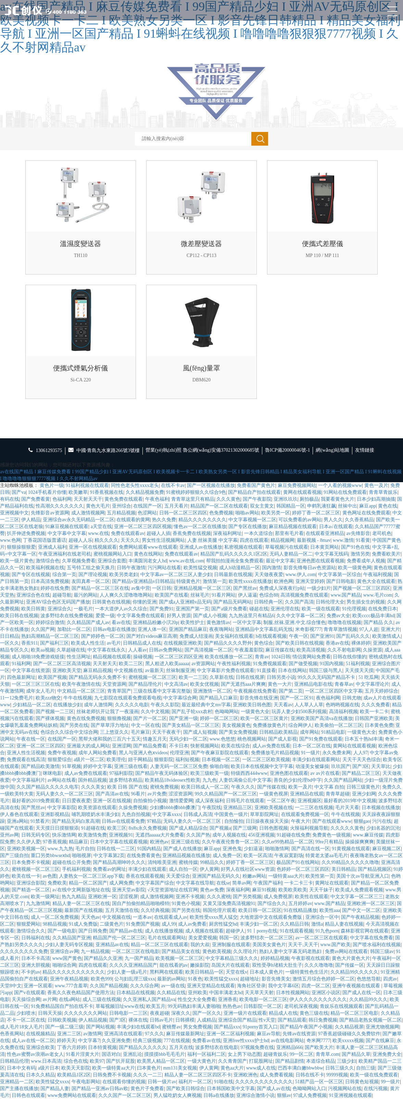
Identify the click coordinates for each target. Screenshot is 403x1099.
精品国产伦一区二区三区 (119, 937)
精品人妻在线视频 (344, 924)
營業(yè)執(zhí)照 (163, 450)
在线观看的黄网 (133, 519)
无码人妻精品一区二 (291, 554)
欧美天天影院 (75, 1068)
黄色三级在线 (314, 1013)
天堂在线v (236, 972)
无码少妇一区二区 (188, 739)
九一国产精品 (139, 958)
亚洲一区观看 (38, 985)
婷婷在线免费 (54, 588)
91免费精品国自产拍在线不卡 (62, 1006)
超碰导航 (62, 595)
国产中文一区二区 (361, 910)
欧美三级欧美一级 (209, 773)
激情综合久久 (30, 930)
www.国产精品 (345, 595)
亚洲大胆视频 (35, 965)
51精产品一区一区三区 (319, 1081)
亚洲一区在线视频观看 (93, 547)
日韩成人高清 (198, 814)
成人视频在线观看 (204, 930)
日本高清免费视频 (50, 581)
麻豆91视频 (264, 889)
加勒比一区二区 (74, 629)
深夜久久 (180, 1013)
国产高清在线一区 (310, 848)
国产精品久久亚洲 (103, 958)
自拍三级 (365, 1068)
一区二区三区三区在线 (36, 684)
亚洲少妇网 (364, 793)
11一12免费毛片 (16, 697)
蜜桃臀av (171, 1026)
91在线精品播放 (300, 910)
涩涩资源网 (180, 793)
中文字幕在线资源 (31, 670)
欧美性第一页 (319, 876)
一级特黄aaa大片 (285, 876)
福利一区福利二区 (206, 1054)
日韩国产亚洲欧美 (374, 718)
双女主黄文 (262, 506)
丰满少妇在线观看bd (138, 1026)
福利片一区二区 (195, 1081)
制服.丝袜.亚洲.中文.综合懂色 (294, 622)
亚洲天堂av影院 (128, 889)
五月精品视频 (121, 512)
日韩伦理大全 (330, 602)
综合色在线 (76, 1061)
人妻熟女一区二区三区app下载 (91, 876)
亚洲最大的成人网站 (88, 745)
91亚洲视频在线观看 (350, 1095)
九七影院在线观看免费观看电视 (127, 697)
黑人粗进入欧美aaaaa (167, 663)
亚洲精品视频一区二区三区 (202, 588)
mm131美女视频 (180, 1068)
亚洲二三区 (69, 1033)
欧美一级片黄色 (17, 560)
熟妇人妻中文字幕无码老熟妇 (291, 951)
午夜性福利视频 (234, 663)
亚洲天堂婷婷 (309, 581)
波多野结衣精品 (125, 780)
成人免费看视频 (276, 1074)
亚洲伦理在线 (284, 608)
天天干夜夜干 (166, 732)
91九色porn (327, 930)
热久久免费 (164, 519)
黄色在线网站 (148, 554)
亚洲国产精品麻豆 (188, 629)
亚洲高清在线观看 (123, 1033)
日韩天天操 (50, 1013)
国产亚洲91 (322, 636)
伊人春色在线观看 (19, 814)
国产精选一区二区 (31, 889)
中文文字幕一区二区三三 (356, 896)
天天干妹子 (321, 889)
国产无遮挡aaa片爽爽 (243, 684)
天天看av (283, 704)
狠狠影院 (163, 759)
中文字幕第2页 (109, 855)
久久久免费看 (375, 704)
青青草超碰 (338, 793)
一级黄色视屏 (273, 793)
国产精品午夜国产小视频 (306, 1026)
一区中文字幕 (246, 622)
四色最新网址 (21, 677)
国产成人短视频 (200, 732)
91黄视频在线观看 (351, 848)
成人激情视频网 (88, 512)
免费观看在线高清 (26, 759)
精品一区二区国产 (88, 883)
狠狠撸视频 (119, 718)
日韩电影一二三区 (128, 1013)
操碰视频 (142, 656)
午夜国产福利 (267, 883)
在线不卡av (173, 485)
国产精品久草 (356, 1054)
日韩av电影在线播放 (114, 629)
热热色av (232, 1006)
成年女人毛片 (40, 691)
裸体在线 (138, 1020)
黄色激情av (218, 622)
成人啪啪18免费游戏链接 (38, 656)
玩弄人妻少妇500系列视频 (299, 711)
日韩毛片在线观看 (245, 800)
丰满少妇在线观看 (147, 869)
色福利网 (62, 499)
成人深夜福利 (209, 800)
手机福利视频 (76, 869)
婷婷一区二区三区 (219, 718)
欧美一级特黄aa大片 (113, 1068)
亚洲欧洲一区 (102, 896)
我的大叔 (200, 944)
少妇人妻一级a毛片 (127, 972)
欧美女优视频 (204, 684)
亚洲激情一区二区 (212, 691)
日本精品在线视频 (135, 992)
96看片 (138, 793)
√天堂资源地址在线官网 (172, 889)
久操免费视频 (132, 807)
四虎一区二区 (315, 985)
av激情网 (92, 1033)
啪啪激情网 (277, 848)
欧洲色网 (283, 581)
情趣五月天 (155, 739)
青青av (262, 656)
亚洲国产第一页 (192, 608)
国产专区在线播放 (247, 526)
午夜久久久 (243, 787)
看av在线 (121, 622)
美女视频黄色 (236, 725)
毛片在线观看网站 (167, 937)
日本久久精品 (40, 1074)
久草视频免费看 (79, 560)
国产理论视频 (92, 574)
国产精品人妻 (54, 1088)
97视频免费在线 (257, 1047)
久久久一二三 (147, 1074)
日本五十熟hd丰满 (363, 739)
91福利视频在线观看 (87, 485)
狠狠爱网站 (28, 924)
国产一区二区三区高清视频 (62, 663)
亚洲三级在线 (185, 841)
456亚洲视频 (261, 835)
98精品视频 (55, 924)
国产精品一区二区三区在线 (100, 588)
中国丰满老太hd (226, 992)
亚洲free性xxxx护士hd (246, 1040)
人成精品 (206, 1020)
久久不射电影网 (344, 649)
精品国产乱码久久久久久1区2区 (233, 554)
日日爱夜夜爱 (76, 800)
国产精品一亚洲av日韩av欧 (100, 1088)
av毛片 (114, 643)
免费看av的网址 (109, 869)
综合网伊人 (300, 725)
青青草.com (328, 1054)
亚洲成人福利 (52, 547)
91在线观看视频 (296, 930)
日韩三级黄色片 (363, 787)
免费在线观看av (127, 533)
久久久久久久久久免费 (24, 951)
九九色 (209, 780)
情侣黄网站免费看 (311, 656)
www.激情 (343, 540)
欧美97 (97, 1061)
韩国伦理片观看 (219, 910)
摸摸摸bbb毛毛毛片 (164, 1054)
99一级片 (390, 1081)
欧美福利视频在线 (45, 567)
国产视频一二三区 (55, 711)
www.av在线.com (186, 560)
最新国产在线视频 (83, 910)
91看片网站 (224, 595)
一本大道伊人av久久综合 (121, 608)
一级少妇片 (319, 588)
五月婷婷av (300, 903)
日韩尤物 (351, 697)
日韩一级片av (162, 1081)
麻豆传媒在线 (279, 649)
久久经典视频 (155, 910)
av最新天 (154, 670)
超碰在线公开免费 (71, 862)
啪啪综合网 (64, 965)
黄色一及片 (376, 485)
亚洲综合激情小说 (255, 1095)
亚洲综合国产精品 (237, 1020)
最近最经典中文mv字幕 (206, 704)
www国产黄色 (67, 958)
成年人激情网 (98, 704)
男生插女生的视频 (366, 602)
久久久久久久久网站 (85, 1013)
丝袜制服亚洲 (180, 670)
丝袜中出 (347, 506)
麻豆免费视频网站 (297, 485)
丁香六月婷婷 (71, 1047)
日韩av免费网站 (165, 649)
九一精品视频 (95, 951)
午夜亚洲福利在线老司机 (64, 554)
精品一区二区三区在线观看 (159, 944)
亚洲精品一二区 (17, 1081)
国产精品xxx (227, 1026)
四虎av (390, 978)
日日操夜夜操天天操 (267, 821)
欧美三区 (116, 828)
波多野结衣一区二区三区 (266, 937)
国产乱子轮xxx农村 (192, 711)
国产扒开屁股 (120, 1061)
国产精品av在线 (125, 930)
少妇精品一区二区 (32, 704)
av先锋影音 (358, 533)
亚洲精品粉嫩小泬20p (155, 622)
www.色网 (10, 540)
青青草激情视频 (340, 629)
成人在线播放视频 (164, 930)
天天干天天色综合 (361, 759)
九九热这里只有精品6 (251, 615)
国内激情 (271, 567)
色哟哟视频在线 (342, 704)
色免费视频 (221, 512)
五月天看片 (176, 506)
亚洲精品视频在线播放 (186, 855)
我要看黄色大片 (337, 499)
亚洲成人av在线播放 (200, 547)
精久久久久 (106, 540)
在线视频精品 (40, 1033)
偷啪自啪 (219, 766)
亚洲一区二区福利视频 (230, 1033)
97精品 (154, 821)
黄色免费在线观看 (123, 499)
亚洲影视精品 (54, 814)
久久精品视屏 (349, 1026)
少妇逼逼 (253, 848)
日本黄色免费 (379, 725)
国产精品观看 (292, 1020)
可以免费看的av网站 (299, 519)
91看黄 (363, 540)
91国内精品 (149, 848)
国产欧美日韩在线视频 (300, 643)
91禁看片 (40, 821)
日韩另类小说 (281, 677)
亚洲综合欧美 (40, 1047)
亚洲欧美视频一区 (26, 848)
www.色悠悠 (222, 739)
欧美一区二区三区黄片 (264, 718)
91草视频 (71, 766)
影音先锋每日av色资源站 (310, 567)
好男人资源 (179, 615)
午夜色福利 (157, 499)
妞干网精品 (140, 759)
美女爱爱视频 (202, 937)
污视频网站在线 (345, 1088)
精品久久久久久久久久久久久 (73, 972)
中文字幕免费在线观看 (141, 615)
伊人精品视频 (92, 1020)
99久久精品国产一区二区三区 (225, 793)
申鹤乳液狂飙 (321, 506)
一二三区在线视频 (314, 807)
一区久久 (9, 643)
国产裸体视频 (50, 718)
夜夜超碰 (159, 1013)
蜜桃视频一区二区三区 (152, 677)
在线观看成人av (170, 917)
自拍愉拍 (233, 821)
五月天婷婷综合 (381, 691)
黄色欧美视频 (216, 951)
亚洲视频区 (310, 800)
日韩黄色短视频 (362, 1081)
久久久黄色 (228, 499)
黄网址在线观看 (332, 883)
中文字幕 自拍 (329, 787)
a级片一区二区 (89, 759)
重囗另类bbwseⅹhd (50, 855)
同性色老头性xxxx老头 (135, 485)
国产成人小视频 (210, 615)
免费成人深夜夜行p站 (282, 588)
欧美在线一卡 (26, 876)
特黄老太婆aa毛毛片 (326, 855)
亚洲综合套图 (112, 560)
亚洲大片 (390, 629)
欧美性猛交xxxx (221, 978)
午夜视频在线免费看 (255, 691)
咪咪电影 (52, 773)
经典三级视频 (147, 1040)
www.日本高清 (46, 1061)
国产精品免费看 (150, 745)
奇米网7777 (318, 1040)
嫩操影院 (199, 965)
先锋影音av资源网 (50, 512)
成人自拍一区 (183, 869)
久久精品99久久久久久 (354, 972)
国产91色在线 (355, 547)
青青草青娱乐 (383, 492)
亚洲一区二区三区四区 (40, 745)
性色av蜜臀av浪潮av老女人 (35, 1054)
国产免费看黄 (35, 499)
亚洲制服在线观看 (231, 944)
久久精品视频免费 (145, 492)
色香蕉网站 (12, 1033)
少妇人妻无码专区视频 (69, 944)
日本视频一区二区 (221, 759)
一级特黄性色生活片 (306, 972)
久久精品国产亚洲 (71, 937)
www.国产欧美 (335, 944)
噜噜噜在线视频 (344, 622)
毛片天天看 (347, 807)
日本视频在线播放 (381, 807)
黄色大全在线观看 (376, 581)
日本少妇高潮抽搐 (376, 499)
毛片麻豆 (140, 732)
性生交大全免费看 (197, 999)
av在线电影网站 (287, 1040)
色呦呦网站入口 (309, 1088)
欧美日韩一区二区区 (259, 910)
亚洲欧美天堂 (66, 670)
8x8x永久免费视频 (147, 828)
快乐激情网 (64, 835)
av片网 (50, 999)
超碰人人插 (159, 533)
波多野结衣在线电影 (216, 1047)
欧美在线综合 (235, 745)
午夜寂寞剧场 (288, 855)
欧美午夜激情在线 (81, 684)
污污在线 (381, 821)
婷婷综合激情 (50, 622)
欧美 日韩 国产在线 (127, 787)
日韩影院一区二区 (262, 1006)
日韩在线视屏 (250, 677)
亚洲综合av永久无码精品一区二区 (78, 519)
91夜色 (195, 978)
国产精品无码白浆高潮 (76, 821)
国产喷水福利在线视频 (377, 944)
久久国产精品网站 (343, 780)
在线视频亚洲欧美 (183, 643)
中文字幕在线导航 (195, 883)
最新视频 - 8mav (314, 540)
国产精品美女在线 (181, 951)
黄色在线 (387, 506)
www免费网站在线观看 (72, 1095)
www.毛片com (377, 595)
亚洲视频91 (121, 835)
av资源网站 (203, 663)
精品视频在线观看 (112, 656)
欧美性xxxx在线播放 (250, 581)
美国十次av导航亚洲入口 (362, 876)
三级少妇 (346, 1061)
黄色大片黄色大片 (351, 958)
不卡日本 (178, 745)
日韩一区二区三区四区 (183, 512)
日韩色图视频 (273, 828)
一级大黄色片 (201, 1061)
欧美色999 (101, 978)
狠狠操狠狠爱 (21, 547)
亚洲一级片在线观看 (245, 1013)
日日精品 (9, 636)
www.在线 (98, 533)
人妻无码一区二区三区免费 (178, 766)
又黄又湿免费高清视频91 (229, 903)
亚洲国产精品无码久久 (216, 876)
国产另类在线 (74, 725)
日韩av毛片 (161, 1020)
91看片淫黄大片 (82, 1054)
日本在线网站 (292, 670)
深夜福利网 (238, 889)
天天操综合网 (26, 999)
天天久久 (130, 540)
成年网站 (309, 732)
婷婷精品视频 (275, 958)
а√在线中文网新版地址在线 (81, 889)
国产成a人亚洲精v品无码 (185, 602)
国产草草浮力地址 (110, 725)
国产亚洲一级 (183, 718)
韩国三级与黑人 (325, 670)
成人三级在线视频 (102, 999)
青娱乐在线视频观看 (341, 1006)
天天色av (90, 917)
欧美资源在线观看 (97, 807)
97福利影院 (121, 773)
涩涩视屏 (128, 896)
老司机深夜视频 (301, 1006)
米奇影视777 (308, 629)
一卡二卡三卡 (298, 883)
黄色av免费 (212, 889)
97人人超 (368, 629)
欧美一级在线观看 (321, 608)
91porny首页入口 (260, 1026)
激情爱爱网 (181, 800)
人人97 (360, 752)
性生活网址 (79, 656)
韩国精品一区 (290, 506)
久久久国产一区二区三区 (124, 1095)
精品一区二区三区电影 (354, 1013)
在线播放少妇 (67, 704)
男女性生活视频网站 (163, 540)
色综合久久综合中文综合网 (69, 732)
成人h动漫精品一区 (239, 567)
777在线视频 (177, 1040)
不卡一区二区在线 (26, 1020)
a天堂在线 (101, 526)
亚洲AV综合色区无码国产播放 (58, 602)
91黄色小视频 (186, 903)
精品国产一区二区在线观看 (219, 506)
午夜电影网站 (86, 1081)
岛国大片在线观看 (230, 965)
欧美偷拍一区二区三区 (339, 725)
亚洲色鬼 (232, 848)
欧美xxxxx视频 (348, 1040)
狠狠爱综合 (60, 759)
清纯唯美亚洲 (162, 862)
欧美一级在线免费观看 (374, 1074)
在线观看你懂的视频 (124, 1081)
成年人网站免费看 (97, 752)
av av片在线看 (325, 773)
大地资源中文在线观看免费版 (271, 917)
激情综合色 (48, 560)
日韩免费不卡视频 (112, 1074)
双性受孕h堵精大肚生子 (277, 965)
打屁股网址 (261, 1061)
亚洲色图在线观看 (289, 773)
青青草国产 (119, 691)
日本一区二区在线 (311, 745)
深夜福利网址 (227, 533)
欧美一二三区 (193, 677)
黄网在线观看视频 (302, 492)
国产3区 (360, 766)
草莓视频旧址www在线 (120, 1006)
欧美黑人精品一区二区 (161, 1061)
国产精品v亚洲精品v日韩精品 (143, 581)
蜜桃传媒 (188, 862)
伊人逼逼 (247, 595)
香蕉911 (29, 643)
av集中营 (140, 588)
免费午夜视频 (62, 752)
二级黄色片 (112, 924)
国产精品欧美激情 (40, 766)
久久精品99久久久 (368, 999)
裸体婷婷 (360, 643)
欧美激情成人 (386, 636)
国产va (19, 492)
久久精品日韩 (294, 924)
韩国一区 (228, 937)
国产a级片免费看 (229, 608)
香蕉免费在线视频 (192, 533)
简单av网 (241, 883)
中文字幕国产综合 (155, 883)
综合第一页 (64, 574)
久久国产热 (198, 835)
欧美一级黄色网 (354, 567)
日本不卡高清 (35, 958)
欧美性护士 (192, 622)
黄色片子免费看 (147, 1088)
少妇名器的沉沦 (383, 828)
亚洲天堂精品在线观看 (211, 985)
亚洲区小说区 (326, 992)
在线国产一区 (147, 506)
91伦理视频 (354, 608)
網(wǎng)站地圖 (332, 450)
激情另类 (360, 554)
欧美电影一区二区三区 (263, 999)
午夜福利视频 (377, 574)
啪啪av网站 (247, 512)
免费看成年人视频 (366, 560)
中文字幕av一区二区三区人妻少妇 (176, 574)
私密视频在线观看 (243, 547)
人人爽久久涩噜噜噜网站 (126, 595)
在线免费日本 (382, 608)
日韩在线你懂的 (349, 656)
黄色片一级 (52, 485)
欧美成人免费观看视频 (359, 889)
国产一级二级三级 (64, 1026)
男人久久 (333, 519)
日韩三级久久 (339, 1068)
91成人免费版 (83, 924)
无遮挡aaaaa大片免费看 (159, 835)
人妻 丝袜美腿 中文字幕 (212, 540)
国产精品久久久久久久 (143, 1047)
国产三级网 (245, 828)
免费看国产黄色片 (256, 485)
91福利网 (21, 663)
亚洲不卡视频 (190, 896)
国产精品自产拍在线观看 (254, 492)
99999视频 (337, 1074)
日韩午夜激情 (131, 567)
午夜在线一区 (30, 739)
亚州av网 (9, 835)
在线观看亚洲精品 (325, 533)
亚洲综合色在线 (33, 595)
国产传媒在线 (271, 787)
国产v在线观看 (29, 992)
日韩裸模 (184, 1020)
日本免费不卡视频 (31, 862)
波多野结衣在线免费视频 (66, 615)
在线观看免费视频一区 (305, 814)
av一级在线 (173, 985)
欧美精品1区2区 (74, 1074)
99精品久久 (212, 862)
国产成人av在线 (273, 1088)
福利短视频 (187, 759)
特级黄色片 (188, 581)
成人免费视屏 (278, 896)
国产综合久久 (271, 903)
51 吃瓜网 (368, 677)
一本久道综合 (258, 533)
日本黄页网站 (324, 547)
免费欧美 (57, 883)
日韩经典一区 (268, 602)
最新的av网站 (171, 978)
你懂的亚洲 (144, 602)
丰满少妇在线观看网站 (316, 759)
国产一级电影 (62, 930)
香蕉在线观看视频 (145, 876)
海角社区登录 (251, 985)
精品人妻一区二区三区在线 (81, 903)
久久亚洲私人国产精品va (149, 999)
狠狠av (284, 1095)
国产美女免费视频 (238, 732)
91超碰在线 (93, 828)
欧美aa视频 (42, 649)
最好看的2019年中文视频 (350, 800)
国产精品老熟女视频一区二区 (370, 1020)
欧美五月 (155, 1006)
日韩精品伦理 (14, 1061)
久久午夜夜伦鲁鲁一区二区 (230, 841)
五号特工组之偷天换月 (91, 567)
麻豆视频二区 (386, 848)
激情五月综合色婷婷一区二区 (323, 978)
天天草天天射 (259, 992)
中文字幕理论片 (372, 684)
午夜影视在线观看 (310, 958)
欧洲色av (159, 841)
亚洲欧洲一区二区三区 (371, 903)
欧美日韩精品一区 (204, 972)
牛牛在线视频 (77, 697)
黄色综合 (263, 643)
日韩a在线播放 (218, 1095)
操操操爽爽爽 (359, 841)
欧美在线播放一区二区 (229, 656)
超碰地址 (249, 978)
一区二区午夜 (281, 800)
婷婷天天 (66, 1040)
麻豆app (367, 506)
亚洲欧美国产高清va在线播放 (322, 718)
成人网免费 (121, 883)
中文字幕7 (89, 1040)
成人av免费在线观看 (85, 773)
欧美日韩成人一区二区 (205, 787)
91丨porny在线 (262, 930)
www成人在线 (261, 1068)
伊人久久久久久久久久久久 (318, 999)
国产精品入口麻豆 (218, 697)
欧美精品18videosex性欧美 (172, 780)
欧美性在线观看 (311, 896)
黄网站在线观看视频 (354, 745)
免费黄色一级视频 (331, 835)
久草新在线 (222, 677)
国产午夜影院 (257, 499)
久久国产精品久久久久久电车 (47, 787)
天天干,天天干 (303, 944)
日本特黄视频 (102, 1047)
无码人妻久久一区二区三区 (64, 793)
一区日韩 (161, 588)
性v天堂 (267, 1020)
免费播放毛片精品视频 (275, 752)
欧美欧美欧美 (292, 889)
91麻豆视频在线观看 (66, 526)
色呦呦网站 (227, 711)
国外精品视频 (92, 780)
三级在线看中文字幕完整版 (162, 691)
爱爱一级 (105, 615)
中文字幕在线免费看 (371, 937)
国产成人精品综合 (188, 828)
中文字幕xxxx (166, 814)
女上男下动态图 (244, 1054)
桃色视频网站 (251, 739)
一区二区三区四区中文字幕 (334, 691)
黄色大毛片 (98, 506)
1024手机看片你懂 (47, 492)
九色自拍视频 (136, 814)
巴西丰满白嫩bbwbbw (300, 1068)
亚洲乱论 (132, 1054)
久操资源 (372, 649)
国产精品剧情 (289, 1061)
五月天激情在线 (122, 910)
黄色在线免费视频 (86, 718)
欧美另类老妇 (123, 574)
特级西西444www (249, 773)
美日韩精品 (343, 869)
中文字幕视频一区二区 (252, 519)
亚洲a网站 (17, 821)
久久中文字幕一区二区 (300, 615)
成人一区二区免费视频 (55, 917)
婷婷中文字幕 (97, 766)
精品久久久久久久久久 (202, 519)
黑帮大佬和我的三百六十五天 (109, 739)
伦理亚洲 (179, 752)
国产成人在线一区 (361, 992)
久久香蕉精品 (359, 519)
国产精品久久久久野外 (228, 643)
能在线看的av (174, 965)
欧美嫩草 (78, 492)
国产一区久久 (206, 1013)
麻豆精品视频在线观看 (293, 526)
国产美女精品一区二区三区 (190, 725)
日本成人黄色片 (266, 972)
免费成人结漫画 (196, 636)
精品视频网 (282, 540)
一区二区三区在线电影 (136, 951)
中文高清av (176, 684)
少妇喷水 (26, 1013)
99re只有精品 (329, 841)
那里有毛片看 (289, 533)
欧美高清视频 (311, 649)
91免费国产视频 (143, 924)
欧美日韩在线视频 (19, 615)
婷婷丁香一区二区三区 (316, 512)
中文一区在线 (145, 725)
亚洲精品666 (289, 1047)
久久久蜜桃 (219, 896)
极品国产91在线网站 (297, 862)
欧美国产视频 (52, 677)
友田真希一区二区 (91, 581)
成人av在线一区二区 (33, 1040)
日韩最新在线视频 (233, 574)
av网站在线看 (62, 780)
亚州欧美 (197, 992)
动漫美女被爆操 (312, 766)
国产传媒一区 (349, 965)
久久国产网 (43, 629)
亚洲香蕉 (227, 999)
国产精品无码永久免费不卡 (97, 677)
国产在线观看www (331, 821)
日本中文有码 (21, 1068)
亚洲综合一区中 (322, 917)
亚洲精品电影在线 (313, 684)
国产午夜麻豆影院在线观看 (220, 752)
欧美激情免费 (92, 835)
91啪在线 (223, 1081)
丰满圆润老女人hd (147, 560)
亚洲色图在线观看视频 (320, 560)
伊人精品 (30, 519)
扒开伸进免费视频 (26, 533)
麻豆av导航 (268, 1033)
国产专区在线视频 (31, 574)
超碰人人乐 (80, 540)
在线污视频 (376, 1088)
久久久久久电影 (132, 704)
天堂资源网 (114, 684)
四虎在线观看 (254, 540)
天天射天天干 (88, 499)
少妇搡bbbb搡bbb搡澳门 (175, 807)
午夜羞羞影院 (249, 649)
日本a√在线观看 (336, 526)
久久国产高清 (299, 602)
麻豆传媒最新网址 (185, 1033)
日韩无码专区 (35, 835)
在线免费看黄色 (143, 855)
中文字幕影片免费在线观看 (225, 670)
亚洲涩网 (121, 745)
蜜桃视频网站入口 (112, 554)
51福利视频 (358, 663)
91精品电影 (333, 732)
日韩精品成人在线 (142, 643)
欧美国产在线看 (171, 595)
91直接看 (266, 670)
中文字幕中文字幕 (67, 533)
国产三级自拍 (14, 855)
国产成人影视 (282, 739)
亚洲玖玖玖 (286, 499)
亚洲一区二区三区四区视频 (143, 526)
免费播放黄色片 (269, 725)
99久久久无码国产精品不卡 (327, 677)
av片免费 (156, 793)
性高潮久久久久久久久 (60, 506)
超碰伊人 (235, 930)
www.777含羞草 (71, 985)
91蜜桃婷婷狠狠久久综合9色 (196, 492)
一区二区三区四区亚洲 (179, 656)
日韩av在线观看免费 (123, 821)
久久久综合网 (144, 985)
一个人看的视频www (340, 485)
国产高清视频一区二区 (208, 649)
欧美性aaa (329, 910)
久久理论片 (245, 951)
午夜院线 (211, 807)
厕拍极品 (309, 499)
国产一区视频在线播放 (211, 485)
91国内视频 (331, 663)
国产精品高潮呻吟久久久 (119, 862)
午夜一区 (298, 636)
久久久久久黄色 (347, 828)
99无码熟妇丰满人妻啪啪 (194, 1006)
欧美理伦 (116, 759)
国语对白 (111, 1054)
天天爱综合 (178, 876)
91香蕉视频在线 (106, 492)
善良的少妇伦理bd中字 (298, 780)
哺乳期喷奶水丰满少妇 (95, 814)
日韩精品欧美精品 (278, 732)
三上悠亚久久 (114, 732)
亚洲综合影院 (30, 883)
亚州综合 (121, 506)
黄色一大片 (280, 684)
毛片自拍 (85, 848)
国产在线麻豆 (380, 1040)
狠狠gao (362, 821)
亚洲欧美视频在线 (273, 807)
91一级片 (310, 752)
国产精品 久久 (379, 622)
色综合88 (268, 595)
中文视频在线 (128, 670)
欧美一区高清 (257, 855)
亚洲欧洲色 (245, 1074)
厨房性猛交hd (223, 924)
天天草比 (380, 766)
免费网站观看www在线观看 (148, 547)
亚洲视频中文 (14, 512)
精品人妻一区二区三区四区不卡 (197, 1074)
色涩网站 (147, 512)
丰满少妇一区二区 (259, 924)
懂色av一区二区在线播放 (200, 526)
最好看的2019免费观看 (36, 800)
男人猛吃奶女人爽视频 (177, 1095)
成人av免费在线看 (271, 745)
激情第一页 (215, 581)
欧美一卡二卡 (374, 711)
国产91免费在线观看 (320, 739)
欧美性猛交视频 (200, 567)
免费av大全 (338, 615)
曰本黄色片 (149, 1068)
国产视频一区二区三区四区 (361, 588)
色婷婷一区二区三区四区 (303, 869)
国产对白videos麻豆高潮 (151, 636)
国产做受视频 (303, 663)
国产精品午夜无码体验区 (161, 773)
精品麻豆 (78, 841)
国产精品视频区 (374, 869)
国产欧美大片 (319, 1047)
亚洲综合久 (60, 608)
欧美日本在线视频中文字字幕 (262, 766)
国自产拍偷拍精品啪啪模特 (140, 903)
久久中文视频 (155, 711)
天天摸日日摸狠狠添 (57, 828)
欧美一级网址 (45, 896)
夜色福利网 (328, 697)
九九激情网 (38, 903)
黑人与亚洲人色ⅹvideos (143, 752)
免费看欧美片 (386, 554)
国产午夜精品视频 (360, 917)
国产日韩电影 (340, 581)
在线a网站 (69, 999)
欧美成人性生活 (87, 643)
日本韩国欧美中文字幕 (231, 1088)
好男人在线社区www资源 (247, 869)
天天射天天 (105, 663)
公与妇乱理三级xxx (134, 978)
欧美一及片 (300, 787)
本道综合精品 (320, 1061)
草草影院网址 (264, 814)
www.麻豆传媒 (368, 835)
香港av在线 (337, 643)
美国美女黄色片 (269, 944)
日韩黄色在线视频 (111, 602)
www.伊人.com (301, 574)
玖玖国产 (340, 766)
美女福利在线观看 (234, 636)
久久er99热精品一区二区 (287, 841)
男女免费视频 (197, 1026)
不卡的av (30, 972)
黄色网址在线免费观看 (366, 512)
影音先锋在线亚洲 (259, 697)
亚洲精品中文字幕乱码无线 (264, 629)
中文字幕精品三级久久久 (231, 958)
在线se (223, 883)
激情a (317, 924)
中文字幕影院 (61, 807)
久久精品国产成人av (88, 622)
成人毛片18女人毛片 (21, 1026)
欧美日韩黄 (33, 608)
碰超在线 (258, 608)
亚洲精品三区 (237, 807)
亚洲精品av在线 (112, 944)
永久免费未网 (336, 752)
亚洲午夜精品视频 (69, 978)
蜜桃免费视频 (164, 787)
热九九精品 (74, 896)
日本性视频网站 (293, 992)
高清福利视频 (343, 711)
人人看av (137, 649)
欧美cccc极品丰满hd (373, 615)
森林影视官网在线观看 (365, 930)
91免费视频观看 (270, 663)
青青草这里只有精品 (192, 499)
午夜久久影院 (165, 704)
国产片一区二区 (150, 718)
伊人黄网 (209, 869)
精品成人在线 (283, 1013)
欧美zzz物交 (48, 697)
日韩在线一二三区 (116, 848)
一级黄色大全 (255, 711)
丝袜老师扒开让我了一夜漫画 (107, 711)
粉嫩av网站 (254, 876)
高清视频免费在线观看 (304, 595)
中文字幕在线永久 (106, 649)
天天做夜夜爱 (268, 574)
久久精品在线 (171, 992)
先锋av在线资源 (299, 1033)
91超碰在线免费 (293, 835)
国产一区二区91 (297, 697)
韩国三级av (382, 951)
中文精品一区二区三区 (81, 691)
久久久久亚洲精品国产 (133, 965)
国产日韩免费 (92, 930)
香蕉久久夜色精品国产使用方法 (80, 992)
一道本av (142, 917)
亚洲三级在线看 (131, 766)
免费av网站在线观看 (346, 951)
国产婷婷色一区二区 (102, 636)
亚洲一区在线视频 (112, 800)
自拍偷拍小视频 (150, 800)
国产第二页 (291, 691)
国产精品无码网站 (232, 602)
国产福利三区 (54, 643)
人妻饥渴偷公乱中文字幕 (245, 780)
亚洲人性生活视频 (26, 752)
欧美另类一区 (275, 512)
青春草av (344, 684)
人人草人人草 (308, 704)
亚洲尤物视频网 (382, 1026)
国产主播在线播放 (19, 1088)
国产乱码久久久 (353, 636)
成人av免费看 (192, 924)
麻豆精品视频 (97, 670)
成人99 (169, 924)
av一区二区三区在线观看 (321, 937)
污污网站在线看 (164, 567)
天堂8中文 (11, 985)
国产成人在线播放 (182, 848)
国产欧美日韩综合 (185, 1088)
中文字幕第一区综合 (339, 574)
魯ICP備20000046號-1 (287, 450)
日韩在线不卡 (309, 1074)
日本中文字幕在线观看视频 (119, 841)
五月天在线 (181, 1047)
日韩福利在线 (35, 937)
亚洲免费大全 (387, 1054)
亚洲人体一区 (152, 629)
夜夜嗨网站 (221, 629)
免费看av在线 (206, 1040)
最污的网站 (86, 595)
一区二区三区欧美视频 (266, 759)
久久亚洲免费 (116, 1040)
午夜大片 (300, 821)
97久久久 (154, 1033)
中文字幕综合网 (180, 697)
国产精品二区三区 (361, 773)
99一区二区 (301, 1054)
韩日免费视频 (322, 1020)
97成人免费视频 (310, 1095)
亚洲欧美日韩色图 (252, 704)
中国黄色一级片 (231, 814)
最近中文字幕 (280, 560)
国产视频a (220, 828)
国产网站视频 (100, 1026)
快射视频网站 (204, 745)
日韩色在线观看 (28, 1095)
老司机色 (381, 533)
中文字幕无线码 (331, 554)
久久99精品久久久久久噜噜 (350, 862)
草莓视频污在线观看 (286, 547)
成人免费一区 (227, 855)
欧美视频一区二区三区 (179, 958)
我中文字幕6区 (283, 985)
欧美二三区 (131, 663)
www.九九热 (60, 848)
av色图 (50, 876)
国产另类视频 (247, 896)
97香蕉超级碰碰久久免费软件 (349, 1033)
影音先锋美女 (276, 978)
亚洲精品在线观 (307, 793)
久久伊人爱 (28, 841)
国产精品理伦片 (145, 684)
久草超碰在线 (70, 649)
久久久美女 (93, 787)
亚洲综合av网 (64, 951)
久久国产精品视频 (109, 985)
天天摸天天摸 (359, 670)
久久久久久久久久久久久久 (264, 1081)
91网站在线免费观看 (345, 492)
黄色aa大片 (232, 1068)
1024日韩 (280, 656)
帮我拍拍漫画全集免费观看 (235, 560)
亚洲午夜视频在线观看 (356, 985)
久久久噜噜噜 (318, 965)
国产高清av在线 (112, 793)
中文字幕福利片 (28, 780)
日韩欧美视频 (62, 1020)
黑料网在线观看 (166, 972)
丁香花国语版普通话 (44, 540)
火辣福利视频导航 (309, 828)
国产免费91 (162, 608)
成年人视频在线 (229, 835)
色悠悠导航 (369, 978)
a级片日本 (48, 1068)
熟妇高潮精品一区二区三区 (50, 636)
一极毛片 (83, 608)
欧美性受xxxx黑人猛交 (214, 917)
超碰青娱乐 (275, 1054)
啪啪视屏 (81, 855)
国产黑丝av (245, 588)
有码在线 (9, 499)
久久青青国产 (232, 1061)
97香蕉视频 (55, 841)
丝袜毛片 (200, 595)
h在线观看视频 (271, 636)
